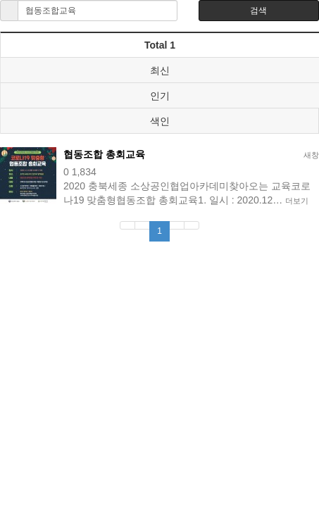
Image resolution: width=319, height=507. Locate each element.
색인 (160, 121)
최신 (160, 70)
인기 (160, 95)
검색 (258, 10)
